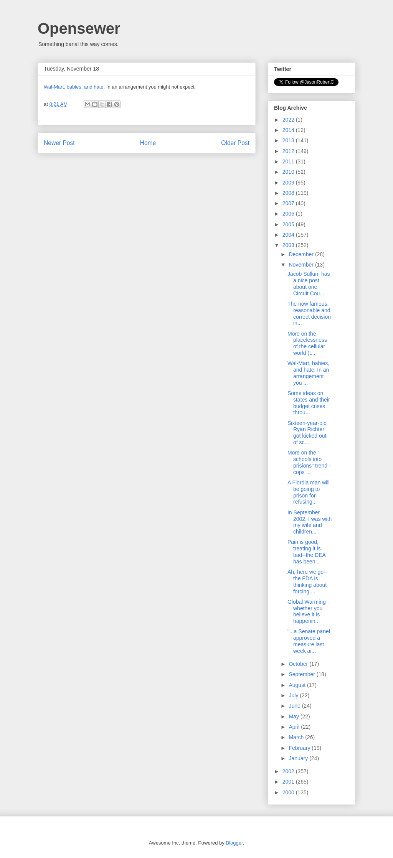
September (302, 674)
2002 (289, 771)
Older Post (235, 143)
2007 (289, 203)
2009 (289, 183)
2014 (289, 130)
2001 (289, 782)
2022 (289, 120)
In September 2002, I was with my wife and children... (309, 522)
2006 (289, 214)
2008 (289, 193)
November (302, 265)
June (295, 706)
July (294, 695)
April (295, 727)
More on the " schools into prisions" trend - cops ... (309, 462)
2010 (289, 172)
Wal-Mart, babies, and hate (74, 87)
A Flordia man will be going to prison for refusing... (308, 492)
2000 (289, 792)
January (299, 758)
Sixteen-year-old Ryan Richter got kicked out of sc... (307, 432)
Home (148, 143)
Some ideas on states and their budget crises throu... (308, 402)
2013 (289, 140)
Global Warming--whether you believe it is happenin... (308, 611)
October (299, 664)
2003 (289, 245)
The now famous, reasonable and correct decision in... (309, 313)
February (300, 748)
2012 (289, 151)
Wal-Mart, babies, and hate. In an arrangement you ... (308, 372)
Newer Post (59, 143)
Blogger (234, 843)
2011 (289, 161)
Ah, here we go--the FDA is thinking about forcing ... (307, 581)
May (294, 716)
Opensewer (79, 28)
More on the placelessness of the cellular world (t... (307, 343)
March (297, 737)
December (302, 254)
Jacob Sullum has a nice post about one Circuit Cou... (308, 283)
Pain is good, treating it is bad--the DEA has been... (306, 551)
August (298, 685)
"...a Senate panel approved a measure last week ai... (308, 641)
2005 (289, 224)
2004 (289, 235)
